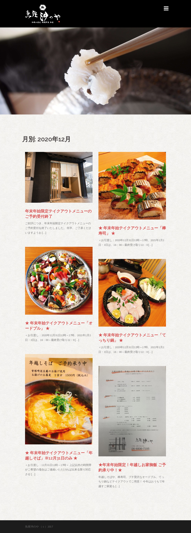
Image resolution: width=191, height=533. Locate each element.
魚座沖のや (32, 526)
